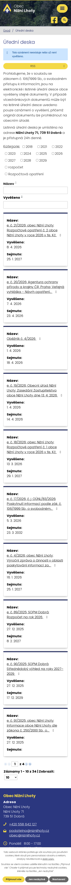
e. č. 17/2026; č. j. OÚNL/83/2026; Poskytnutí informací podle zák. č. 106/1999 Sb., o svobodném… (34, 504)
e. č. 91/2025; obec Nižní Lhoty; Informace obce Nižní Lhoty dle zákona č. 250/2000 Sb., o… (32, 725)
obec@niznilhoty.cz (24, 835)
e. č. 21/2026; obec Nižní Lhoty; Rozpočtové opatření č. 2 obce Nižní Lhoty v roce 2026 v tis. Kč (35, 230)
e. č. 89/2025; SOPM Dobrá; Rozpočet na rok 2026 (28, 614)
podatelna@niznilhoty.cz (29, 830)
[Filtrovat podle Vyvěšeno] (35, 204)
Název (8, 183)
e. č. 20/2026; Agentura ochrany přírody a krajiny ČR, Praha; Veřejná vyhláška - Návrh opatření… (35, 287)
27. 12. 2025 (15, 629)
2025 (43, 153)
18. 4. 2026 (15, 362)
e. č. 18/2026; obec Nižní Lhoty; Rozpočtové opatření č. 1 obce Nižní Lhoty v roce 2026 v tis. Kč (35, 447)
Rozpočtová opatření (26, 174)
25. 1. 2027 (14, 259)
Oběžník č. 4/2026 (24, 338)
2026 (59, 153)
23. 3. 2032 (14, 532)
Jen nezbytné (36, 879)
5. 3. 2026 (14, 520)
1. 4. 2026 (14, 350)
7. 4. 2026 (14, 303)
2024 (27, 153)
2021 (44, 146)
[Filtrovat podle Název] (35, 190)
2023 (12, 153)
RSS (48, 66)
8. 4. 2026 (14, 247)
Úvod (6, 31)
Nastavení (58, 879)
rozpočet (15, 167)
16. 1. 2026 (14, 577)
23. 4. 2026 (15, 315)
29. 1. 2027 (14, 476)
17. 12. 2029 (15, 697)
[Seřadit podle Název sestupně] (16, 183)
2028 (27, 160)
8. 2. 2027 (14, 641)
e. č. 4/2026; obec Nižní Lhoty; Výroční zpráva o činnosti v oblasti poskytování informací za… (35, 560)
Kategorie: (11, 146)
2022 (59, 146)
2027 (12, 160)
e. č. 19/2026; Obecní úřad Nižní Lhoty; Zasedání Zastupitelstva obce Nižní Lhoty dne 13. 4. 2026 (35, 390)
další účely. (48, 858)
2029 (43, 160)
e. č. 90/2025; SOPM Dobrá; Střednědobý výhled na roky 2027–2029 (35, 669)
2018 (29, 146)
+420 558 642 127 (23, 824)
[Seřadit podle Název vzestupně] (16, 182)
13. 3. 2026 (14, 464)
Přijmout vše (13, 879)
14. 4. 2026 (15, 419)
